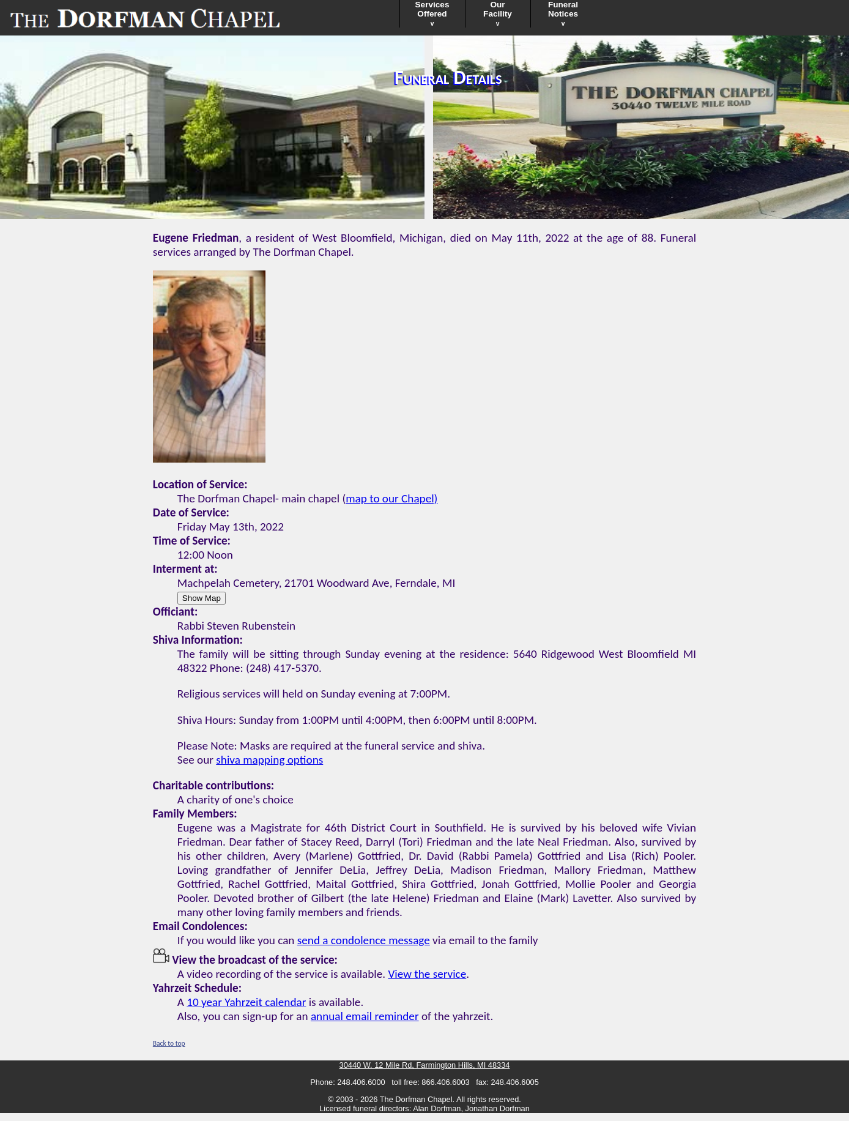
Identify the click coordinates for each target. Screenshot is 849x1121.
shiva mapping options (269, 760)
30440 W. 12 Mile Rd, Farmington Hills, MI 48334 (424, 1065)
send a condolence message (363, 940)
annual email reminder (365, 1016)
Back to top (169, 1043)
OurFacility (497, 13)
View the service (427, 974)
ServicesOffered (432, 13)
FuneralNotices (563, 13)
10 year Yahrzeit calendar (246, 1002)
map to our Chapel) (391, 498)
